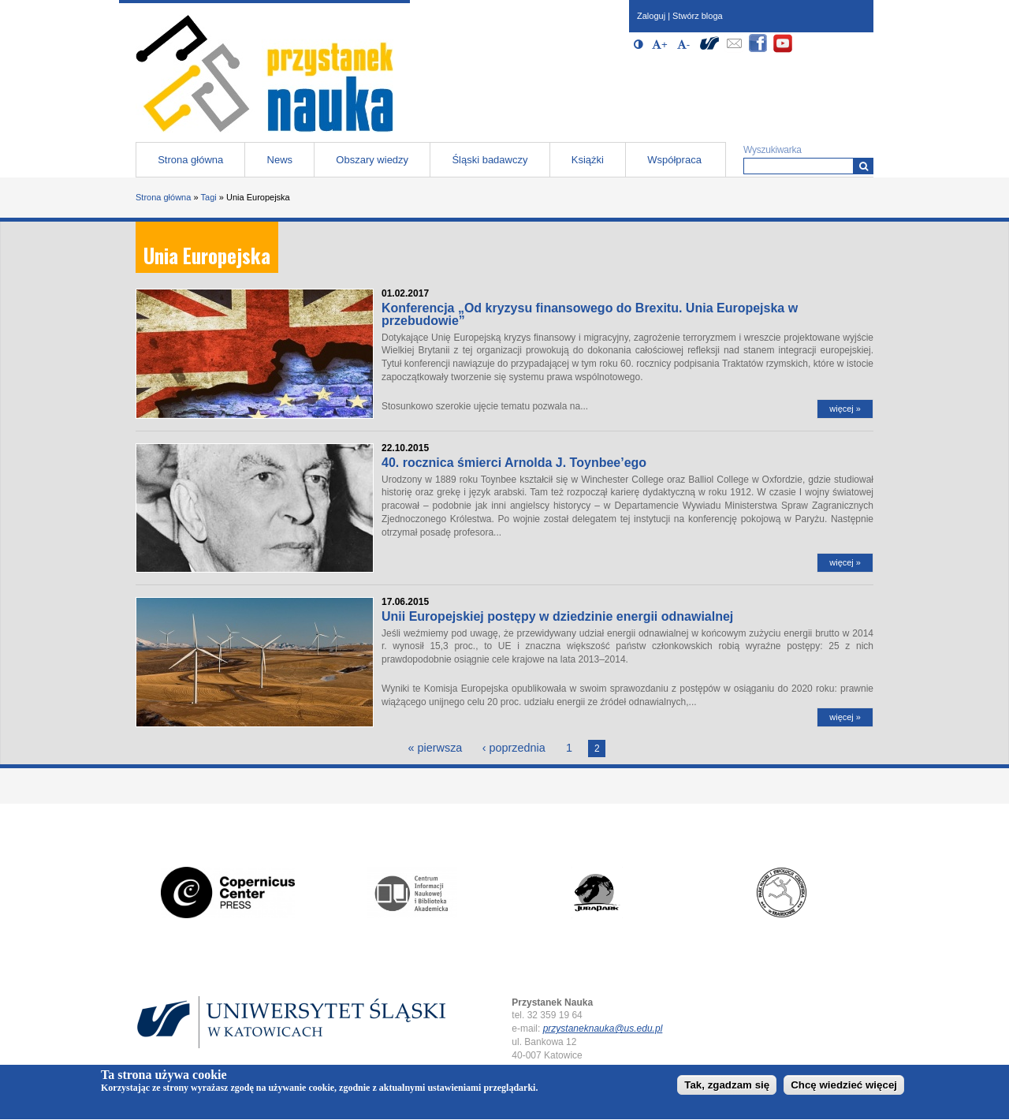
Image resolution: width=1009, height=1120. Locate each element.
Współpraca (674, 160)
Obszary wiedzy (372, 160)
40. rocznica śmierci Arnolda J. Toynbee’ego (514, 462)
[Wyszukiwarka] (863, 166)
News (280, 160)
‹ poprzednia (513, 747)
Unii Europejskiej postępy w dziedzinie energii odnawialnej (557, 616)
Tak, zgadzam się (726, 1088)
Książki (588, 160)
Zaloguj (651, 16)
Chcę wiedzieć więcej (844, 1088)
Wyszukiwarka (772, 149)
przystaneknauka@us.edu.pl (603, 1028)
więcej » (845, 408)
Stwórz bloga (697, 16)
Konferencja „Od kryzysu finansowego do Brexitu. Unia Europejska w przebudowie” (590, 314)
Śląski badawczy (489, 160)
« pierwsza (435, 747)
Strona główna (190, 160)
